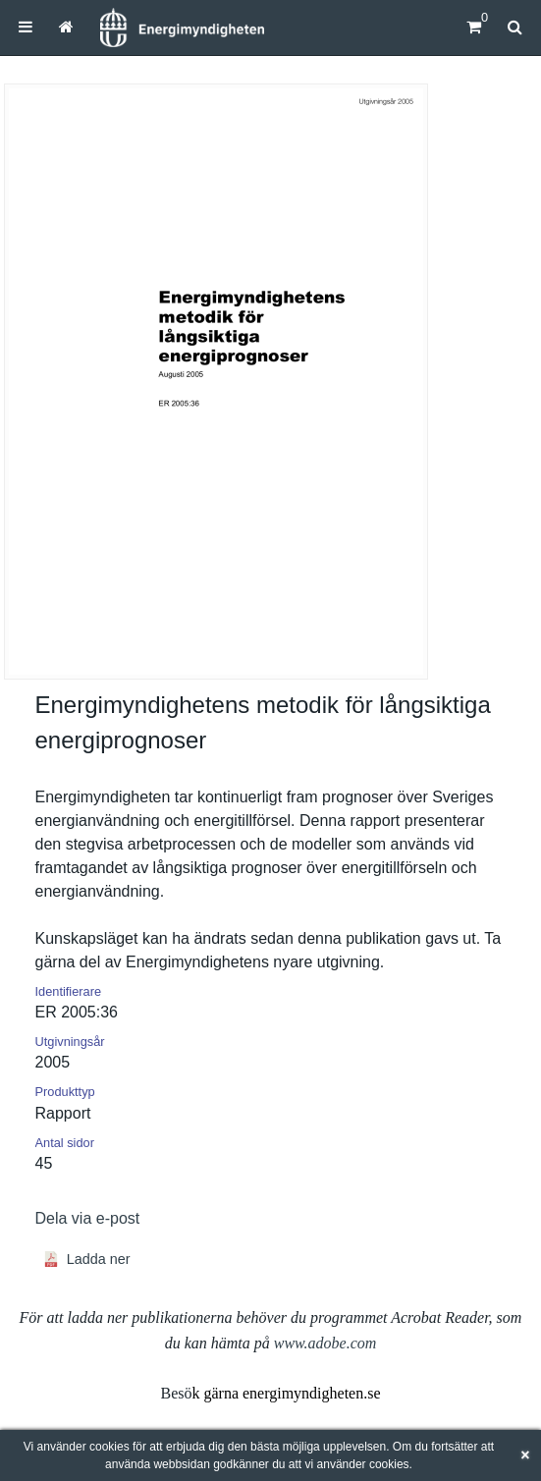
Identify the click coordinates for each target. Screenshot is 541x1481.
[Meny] (25, 27)
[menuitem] (25, 27)
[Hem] (181, 27)
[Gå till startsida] (66, 27)
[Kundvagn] (474, 27)
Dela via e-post (87, 1218)
